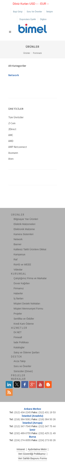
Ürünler (26, 53)
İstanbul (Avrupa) (32, 422)
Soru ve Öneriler (34, 11)
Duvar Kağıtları (22, 283)
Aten (11, 158)
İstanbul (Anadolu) (32, 415)
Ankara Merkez (32, 408)
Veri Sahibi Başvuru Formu (32, 458)
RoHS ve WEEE (22, 264)
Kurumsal (18, 273)
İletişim (49, 11)
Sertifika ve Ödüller (24, 318)
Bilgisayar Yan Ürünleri (26, 219)
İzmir (32, 429)
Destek (16, 356)
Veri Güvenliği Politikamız (32, 453)
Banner (17, 244)
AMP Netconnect (17, 147)
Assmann (13, 152)
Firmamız (19, 288)
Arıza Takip (20, 361)
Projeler (18, 313)
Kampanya (19, 254)
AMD (10, 141)
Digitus (43, 19)
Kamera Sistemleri (23, 234)
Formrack (37, 53)
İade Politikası (21, 342)
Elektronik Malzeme (24, 229)
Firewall (18, 337)
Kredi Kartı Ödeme (24, 323)
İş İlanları (19, 298)
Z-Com (11, 123)
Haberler (18, 293)
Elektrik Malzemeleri (24, 224)
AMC (10, 135)
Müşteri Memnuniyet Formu (28, 308)
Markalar (18, 378)
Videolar (18, 269)
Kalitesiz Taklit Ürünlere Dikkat (30, 249)
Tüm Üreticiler (16, 117)
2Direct (12, 129)
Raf (16, 259)
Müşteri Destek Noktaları (27, 303)
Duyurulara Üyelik (27, 19)
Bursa (32, 436)
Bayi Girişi (17, 11)
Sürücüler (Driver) (23, 371)
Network (13, 75)
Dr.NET (18, 332)
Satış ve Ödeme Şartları (27, 352)
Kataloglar (19, 347)
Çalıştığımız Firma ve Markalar (30, 278)
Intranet (21, 449)
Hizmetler (19, 327)
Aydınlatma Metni (37, 449)
